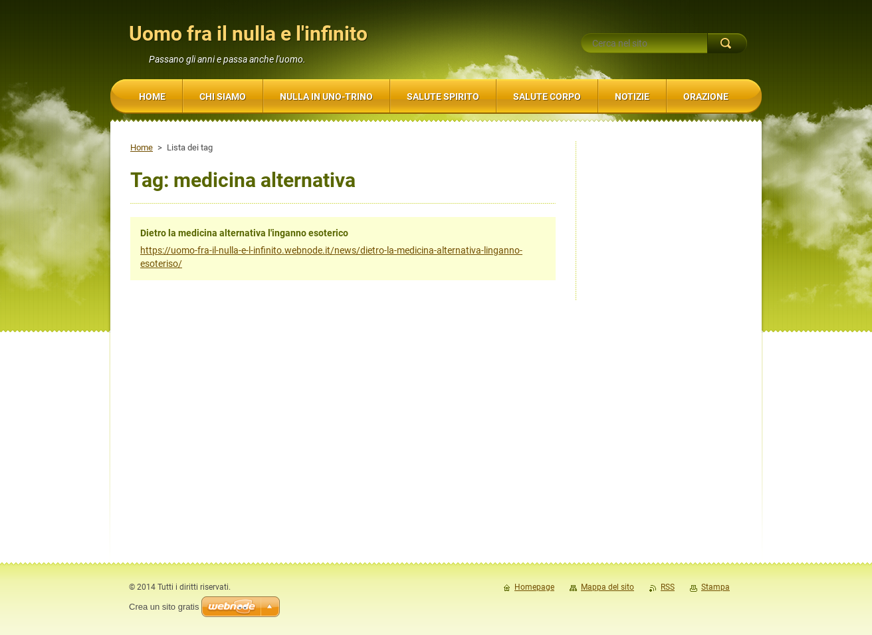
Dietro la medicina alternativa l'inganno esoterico (244, 233)
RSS (668, 587)
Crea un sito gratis (164, 607)
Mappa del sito (607, 587)
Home (141, 147)
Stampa (715, 587)
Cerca (727, 43)
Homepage (534, 587)
